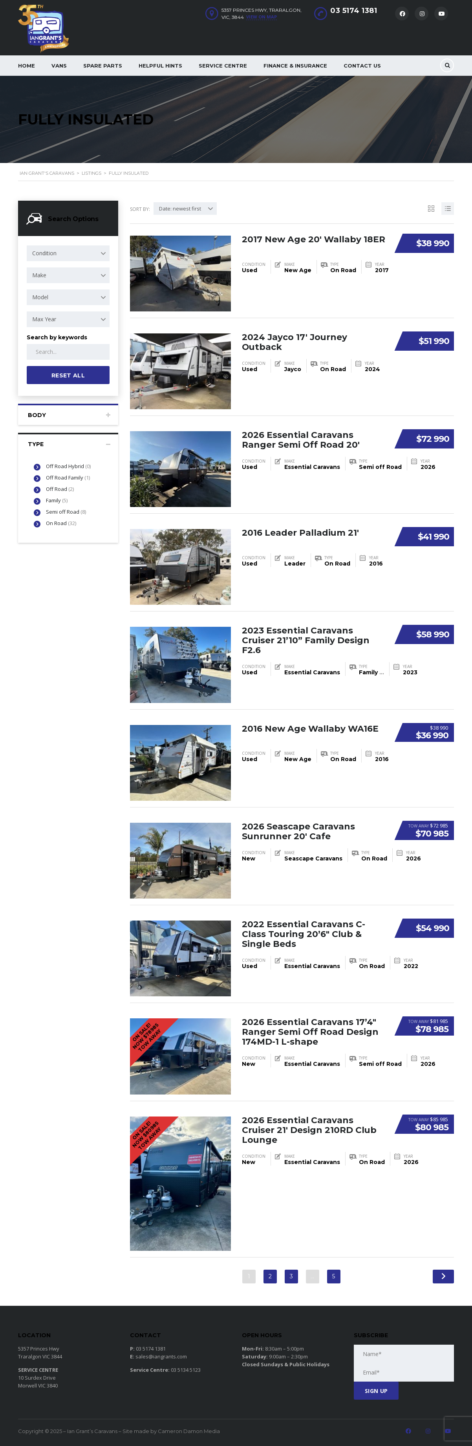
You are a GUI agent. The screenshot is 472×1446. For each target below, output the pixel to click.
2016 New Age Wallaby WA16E (311, 728)
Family (57, 500)
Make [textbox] (39, 275)
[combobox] (68, 253)
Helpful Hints (160, 65)
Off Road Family (68, 477)
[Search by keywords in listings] (68, 352)
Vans (59, 65)
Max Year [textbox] (44, 319)
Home (26, 65)
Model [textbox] (40, 297)
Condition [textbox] (44, 253)
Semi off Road (66, 511)
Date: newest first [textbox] (180, 208)
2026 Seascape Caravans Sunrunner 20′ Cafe (298, 831)
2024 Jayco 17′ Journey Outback (295, 341)
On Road (61, 523)
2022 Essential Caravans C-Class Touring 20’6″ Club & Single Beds (303, 933)
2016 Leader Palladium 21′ (300, 532)
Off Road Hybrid (68, 466)
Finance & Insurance (295, 65)
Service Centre (223, 65)
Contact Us (362, 65)
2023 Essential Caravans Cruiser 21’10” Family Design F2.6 (306, 639)
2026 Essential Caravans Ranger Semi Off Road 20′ (301, 439)
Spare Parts (102, 65)
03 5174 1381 (353, 10)
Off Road (60, 488)
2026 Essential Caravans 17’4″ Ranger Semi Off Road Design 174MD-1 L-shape (310, 1031)
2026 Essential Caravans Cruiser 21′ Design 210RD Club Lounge (309, 1129)
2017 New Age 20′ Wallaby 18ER (314, 239)
